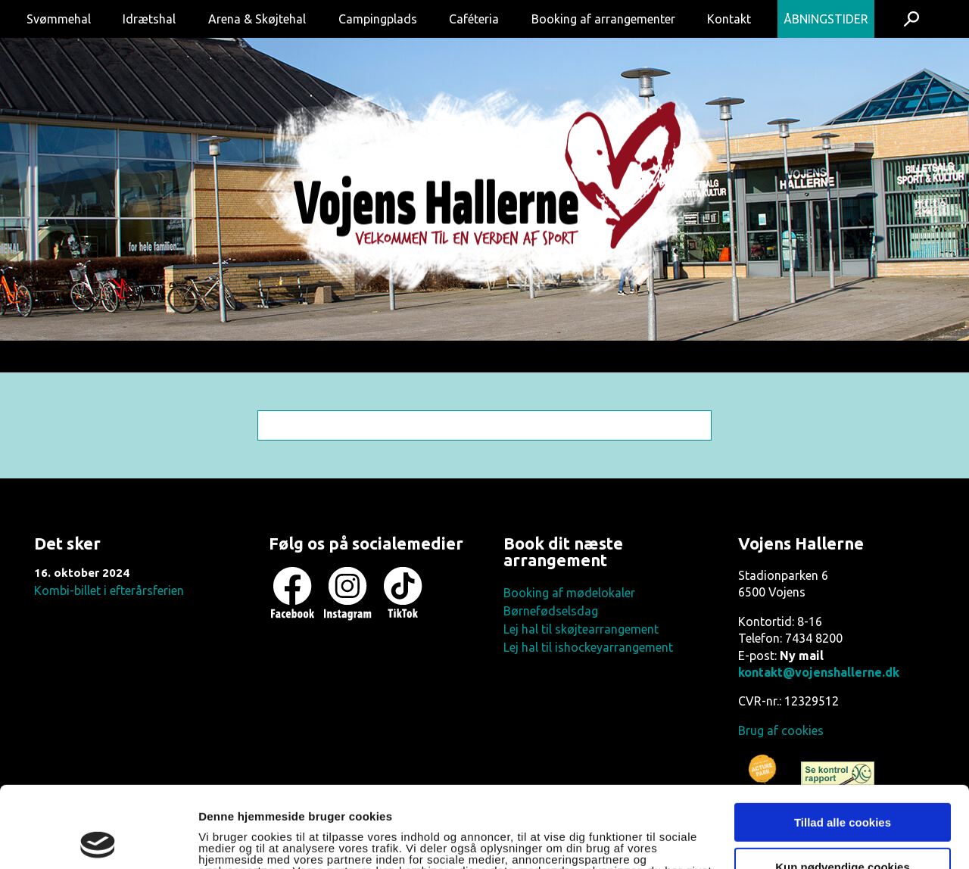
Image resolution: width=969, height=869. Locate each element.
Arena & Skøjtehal (257, 19)
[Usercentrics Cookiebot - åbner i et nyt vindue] (98, 839)
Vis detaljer (229, 839)
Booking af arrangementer (603, 19)
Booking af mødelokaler (569, 593)
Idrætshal (149, 19)
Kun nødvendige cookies (842, 785)
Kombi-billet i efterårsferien (109, 590)
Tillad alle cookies (842, 741)
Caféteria (474, 19)
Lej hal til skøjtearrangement (581, 629)
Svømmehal (58, 19)
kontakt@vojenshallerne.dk (818, 672)
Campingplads (377, 19)
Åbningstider (826, 19)
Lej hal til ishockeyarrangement (588, 647)
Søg (912, 19)
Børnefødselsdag (550, 611)
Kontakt (729, 19)
